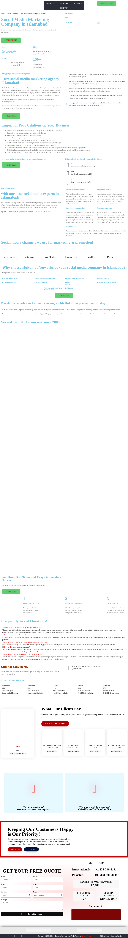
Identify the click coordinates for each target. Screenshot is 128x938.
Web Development (8, 690)
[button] (64, 627)
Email (34, 883)
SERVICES (52, 3)
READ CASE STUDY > (18, 753)
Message (4, 899)
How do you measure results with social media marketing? (23, 654)
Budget (35, 891)
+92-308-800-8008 (106, 874)
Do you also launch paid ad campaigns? (17, 647)
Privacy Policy (86, 935)
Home (3, 13)
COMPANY (66, 3)
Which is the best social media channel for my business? (22, 635)
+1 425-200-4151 (106, 869)
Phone (3, 883)
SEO (3, 688)
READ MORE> (52, 751)
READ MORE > (73, 751)
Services (4, 891)
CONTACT (64, 8)
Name (34, 876)
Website (3, 876)
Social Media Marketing (10, 693)
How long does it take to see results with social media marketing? (25, 642)
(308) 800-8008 (77, 669)
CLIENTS (78, 3)
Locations (8, 13)
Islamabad (15, 13)
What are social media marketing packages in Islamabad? (22, 627)
